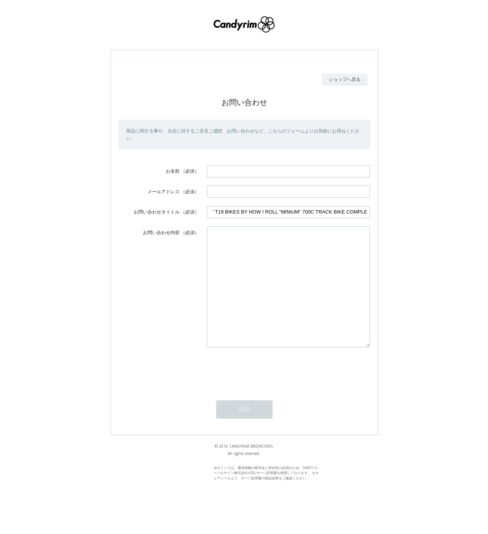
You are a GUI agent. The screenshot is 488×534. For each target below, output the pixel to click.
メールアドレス (164, 191)
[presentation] (265, 393)
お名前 (173, 171)
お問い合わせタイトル (157, 212)
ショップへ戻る (345, 79)
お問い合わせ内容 (161, 232)
